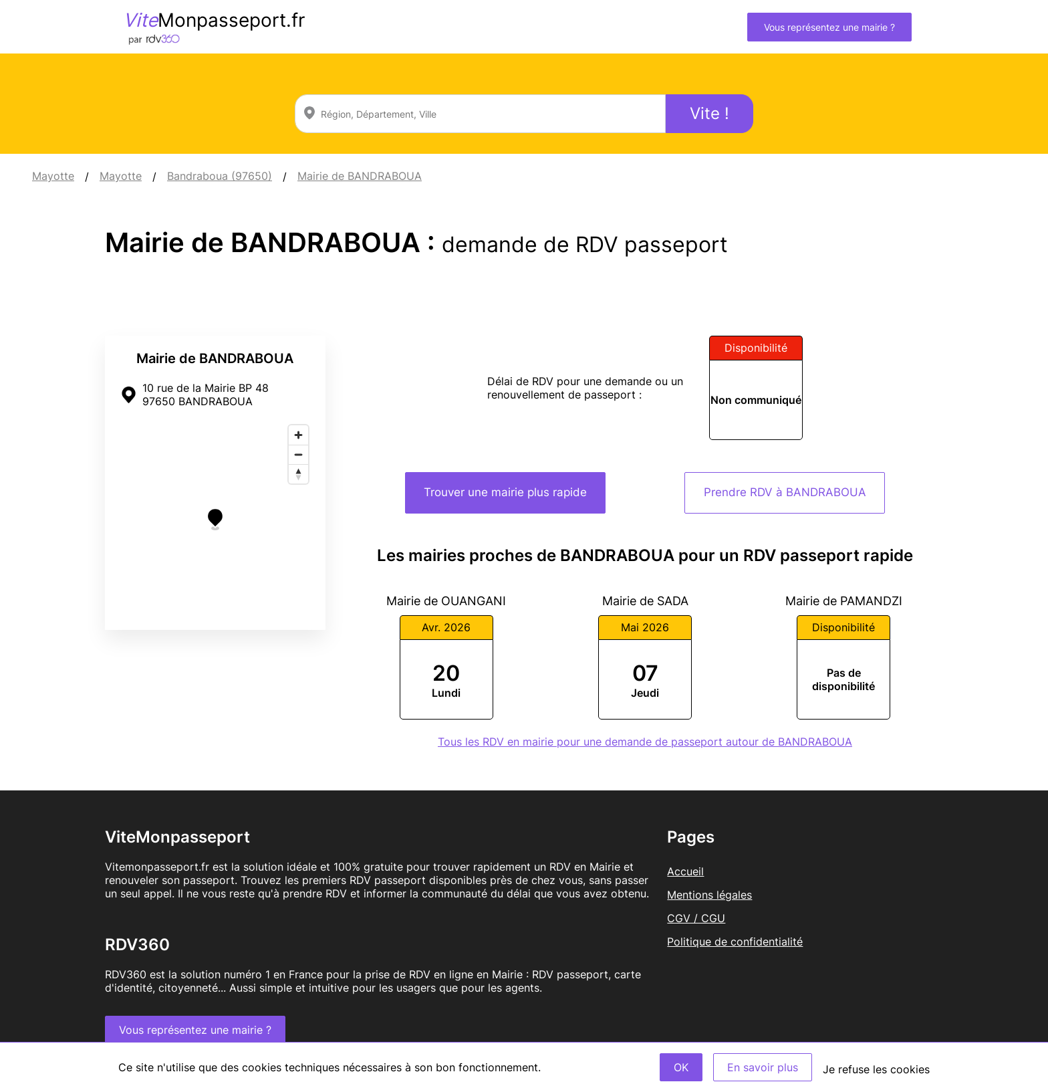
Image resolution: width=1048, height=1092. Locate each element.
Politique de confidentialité (735, 941)
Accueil (685, 871)
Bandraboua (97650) (219, 176)
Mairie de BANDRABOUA (359, 176)
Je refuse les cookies (876, 1069)
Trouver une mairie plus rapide (505, 492)
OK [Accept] (681, 1067)
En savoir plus (762, 1067)
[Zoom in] (298, 435)
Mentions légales (709, 894)
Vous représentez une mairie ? (829, 27)
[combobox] (480, 113)
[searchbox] (480, 113)
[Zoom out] (298, 454)
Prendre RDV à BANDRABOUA (785, 492)
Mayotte (53, 176)
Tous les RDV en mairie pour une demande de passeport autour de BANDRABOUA (645, 741)
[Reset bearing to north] (298, 473)
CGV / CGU (696, 918)
